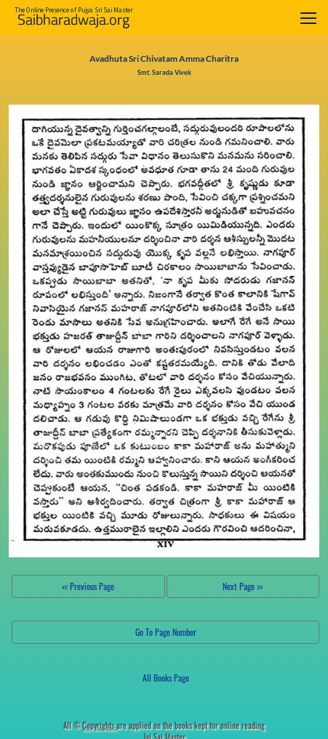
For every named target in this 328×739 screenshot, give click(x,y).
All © (89, 725)
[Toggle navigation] (308, 18)
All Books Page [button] (166, 677)
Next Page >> (243, 586)
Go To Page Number (165, 632)
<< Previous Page (88, 586)
